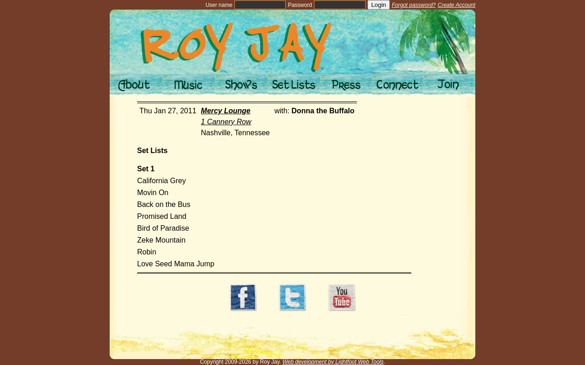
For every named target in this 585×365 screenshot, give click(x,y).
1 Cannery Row (226, 122)
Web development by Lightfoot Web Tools (332, 362)
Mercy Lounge (225, 111)
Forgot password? (414, 5)
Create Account (456, 5)
